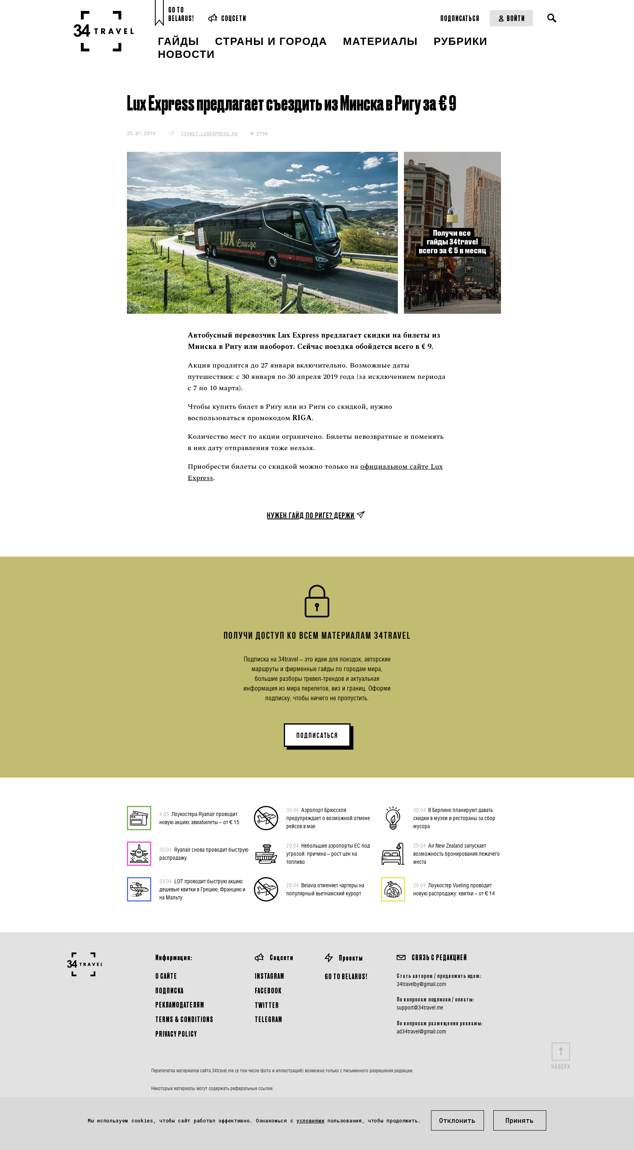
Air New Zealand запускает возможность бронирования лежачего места (456, 853)
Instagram (269, 975)
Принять (519, 1120)
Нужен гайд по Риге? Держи (311, 515)
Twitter (267, 1005)
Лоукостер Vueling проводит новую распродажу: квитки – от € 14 (454, 889)
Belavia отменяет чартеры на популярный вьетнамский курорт (325, 889)
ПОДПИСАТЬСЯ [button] (317, 735)
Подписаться (460, 18)
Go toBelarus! (181, 14)
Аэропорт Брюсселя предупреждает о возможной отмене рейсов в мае (328, 817)
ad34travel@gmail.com (421, 1031)
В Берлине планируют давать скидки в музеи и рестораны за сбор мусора (454, 817)
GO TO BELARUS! (346, 976)
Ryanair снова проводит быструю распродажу (203, 853)
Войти (511, 18)
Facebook (268, 990)
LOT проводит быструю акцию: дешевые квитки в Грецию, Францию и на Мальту (202, 889)
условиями (310, 1120)
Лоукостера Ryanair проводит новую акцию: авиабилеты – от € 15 (199, 817)
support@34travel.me (420, 1007)
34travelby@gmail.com (421, 984)
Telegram (268, 1019)
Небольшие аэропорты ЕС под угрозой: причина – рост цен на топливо (328, 853)
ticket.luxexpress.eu (209, 133)
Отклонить (457, 1120)
